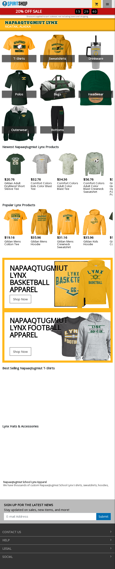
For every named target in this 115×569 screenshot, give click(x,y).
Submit (103, 516)
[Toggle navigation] (107, 4)
